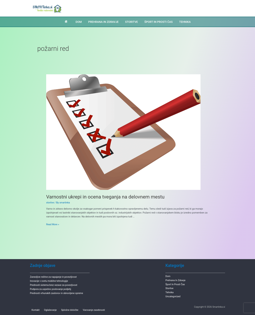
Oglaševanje (47, 309)
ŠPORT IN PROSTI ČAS (161, 21)
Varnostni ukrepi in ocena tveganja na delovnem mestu (105, 197)
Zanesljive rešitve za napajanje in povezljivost (54, 276)
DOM (73, 21)
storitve (50, 202)
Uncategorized (173, 295)
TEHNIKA (190, 21)
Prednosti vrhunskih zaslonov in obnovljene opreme (58, 292)
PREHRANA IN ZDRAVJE (100, 21)
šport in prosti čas (175, 283)
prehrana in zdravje (175, 279)
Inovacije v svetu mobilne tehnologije (50, 280)
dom (168, 276)
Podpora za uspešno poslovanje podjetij (51, 288)
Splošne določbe (65, 309)
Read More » (53, 224)
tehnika (169, 291)
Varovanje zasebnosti (88, 309)
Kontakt (34, 309)
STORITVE (131, 21)
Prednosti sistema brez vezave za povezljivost (55, 284)
